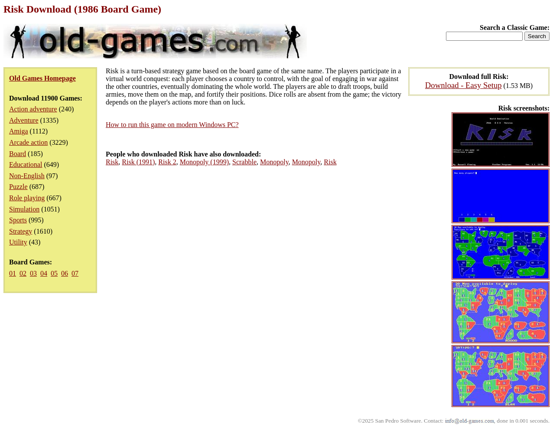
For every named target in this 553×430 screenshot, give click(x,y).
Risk (112, 162)
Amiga (18, 131)
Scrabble (244, 162)
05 (54, 273)
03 (33, 273)
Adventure (24, 120)
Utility (18, 242)
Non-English (27, 175)
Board (17, 153)
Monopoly (274, 162)
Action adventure (33, 109)
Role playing (27, 198)
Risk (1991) (138, 162)
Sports (18, 220)
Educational (25, 164)
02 (23, 273)
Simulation (24, 209)
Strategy (20, 231)
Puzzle (18, 186)
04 (43, 273)
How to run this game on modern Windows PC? (172, 124)
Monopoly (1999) (204, 162)
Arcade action (28, 142)
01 (12, 273)
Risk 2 (167, 162)
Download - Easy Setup (463, 85)
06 (64, 273)
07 (75, 273)
